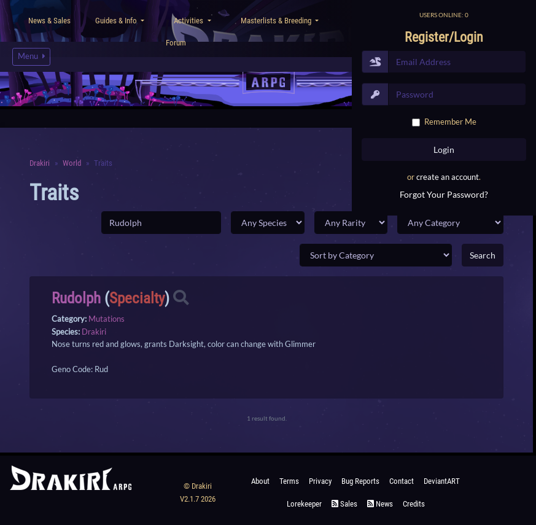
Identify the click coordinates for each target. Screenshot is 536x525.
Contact (401, 481)
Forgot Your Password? (444, 194)
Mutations (106, 319)
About (260, 481)
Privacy (320, 481)
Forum (176, 42)
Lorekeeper (304, 503)
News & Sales (49, 20)
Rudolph (76, 298)
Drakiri (94, 331)
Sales (344, 503)
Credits (414, 503)
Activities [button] (189, 20)
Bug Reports (360, 481)
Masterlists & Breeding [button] (277, 20)
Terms (289, 481)
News (380, 503)
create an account (447, 177)
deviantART (442, 481)
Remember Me (450, 121)
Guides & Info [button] (117, 20)
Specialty (137, 298)
